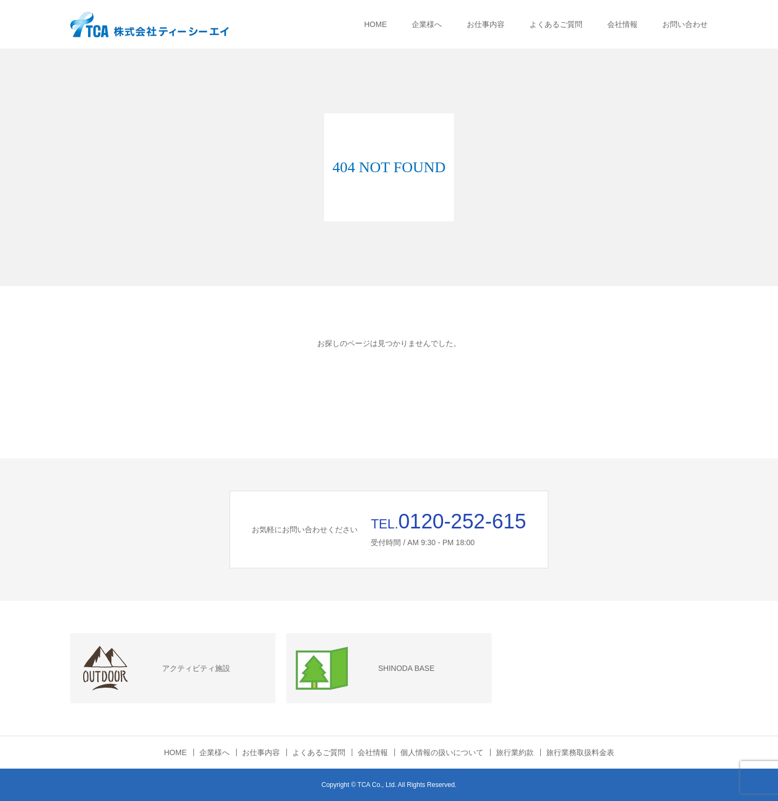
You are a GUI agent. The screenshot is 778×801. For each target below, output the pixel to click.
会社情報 (622, 24)
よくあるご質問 (555, 24)
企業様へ (427, 24)
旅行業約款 (515, 752)
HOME (375, 24)
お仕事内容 (486, 24)
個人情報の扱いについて (442, 752)
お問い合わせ (685, 24)
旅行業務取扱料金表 (580, 752)
